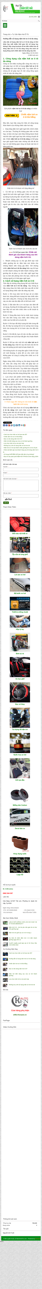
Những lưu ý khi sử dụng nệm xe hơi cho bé (22, 984)
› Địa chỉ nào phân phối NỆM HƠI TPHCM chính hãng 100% (20, 456)
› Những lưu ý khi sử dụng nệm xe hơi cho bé (16, 445)
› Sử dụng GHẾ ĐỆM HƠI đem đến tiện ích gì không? (18, 454)
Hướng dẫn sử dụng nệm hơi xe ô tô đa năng (22, 958)
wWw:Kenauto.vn (20, 1015)
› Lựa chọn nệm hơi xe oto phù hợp (13, 443)
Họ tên (5, 466)
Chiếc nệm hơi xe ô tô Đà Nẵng (18, 963)
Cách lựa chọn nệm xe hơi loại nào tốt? (20, 953)
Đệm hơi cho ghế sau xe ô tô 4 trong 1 (20, 932)
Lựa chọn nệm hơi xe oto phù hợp (19, 979)
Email (5, 472)
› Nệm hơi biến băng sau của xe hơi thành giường (17, 441)
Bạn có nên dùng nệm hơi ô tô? (18, 968)
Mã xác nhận (7, 493)
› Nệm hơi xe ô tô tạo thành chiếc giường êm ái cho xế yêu (20, 447)
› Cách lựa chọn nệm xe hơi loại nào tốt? (15, 434)
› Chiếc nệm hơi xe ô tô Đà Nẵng (12, 436)
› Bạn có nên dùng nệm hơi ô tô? (12, 439)
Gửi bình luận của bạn (10, 478)
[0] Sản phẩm (33, 16)
